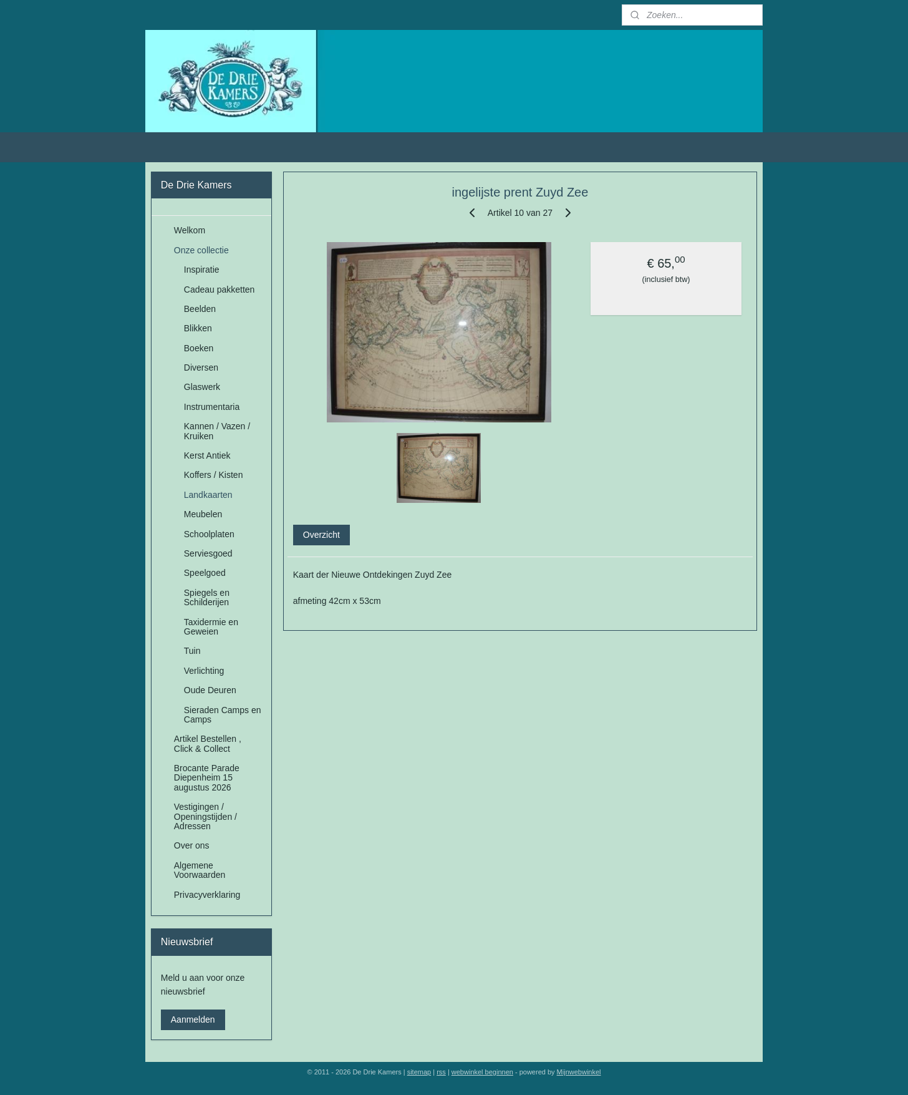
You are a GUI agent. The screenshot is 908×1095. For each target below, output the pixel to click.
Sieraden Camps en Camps (222, 714)
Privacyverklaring (207, 895)
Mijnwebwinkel (579, 1072)
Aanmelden (193, 1019)
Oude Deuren (210, 690)
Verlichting (204, 671)
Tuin (192, 651)
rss (441, 1072)
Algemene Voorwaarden (200, 870)
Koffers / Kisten (213, 475)
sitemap (419, 1072)
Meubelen (203, 514)
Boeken (198, 348)
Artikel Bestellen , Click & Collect (207, 743)
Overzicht (321, 535)
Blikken (198, 328)
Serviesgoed (208, 553)
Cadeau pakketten (219, 289)
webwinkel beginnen (482, 1072)
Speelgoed (205, 573)
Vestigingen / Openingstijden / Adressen (205, 816)
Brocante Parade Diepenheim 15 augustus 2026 (206, 777)
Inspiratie (202, 270)
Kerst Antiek (207, 455)
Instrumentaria (211, 407)
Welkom (189, 230)
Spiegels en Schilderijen (206, 597)
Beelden (200, 309)
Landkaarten (208, 495)
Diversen (201, 367)
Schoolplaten (209, 534)
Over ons (192, 845)
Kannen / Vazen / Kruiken (217, 430)
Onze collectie (201, 250)
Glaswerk (202, 387)
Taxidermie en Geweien (211, 626)
